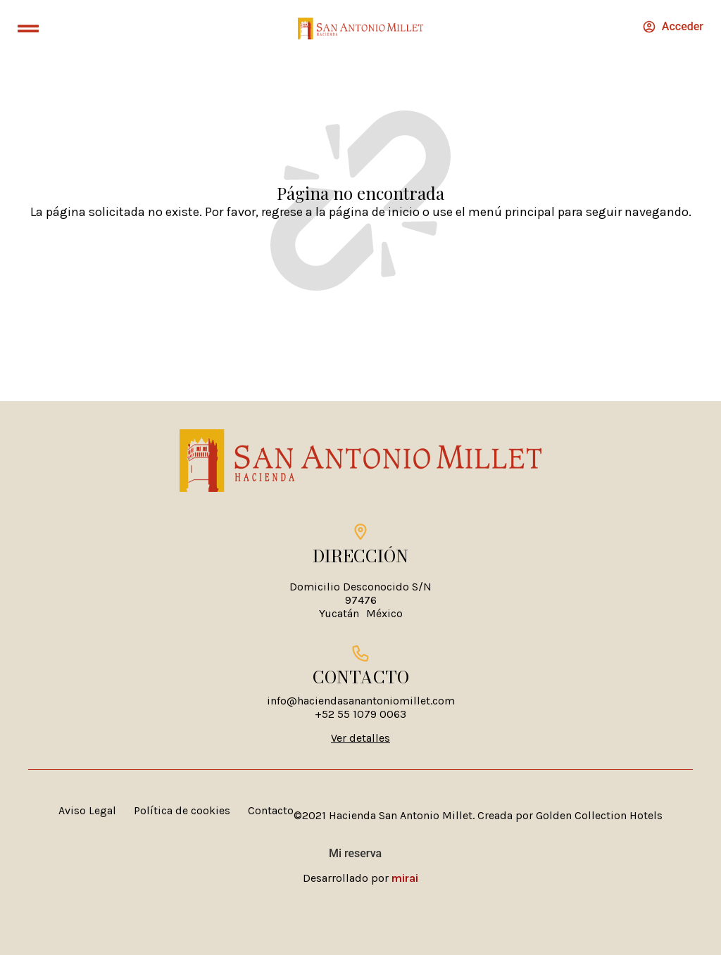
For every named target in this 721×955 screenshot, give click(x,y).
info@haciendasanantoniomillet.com (361, 700)
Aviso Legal (87, 810)
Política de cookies (182, 810)
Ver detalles (360, 738)
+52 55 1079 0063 (360, 714)
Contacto (271, 810)
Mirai (404, 878)
